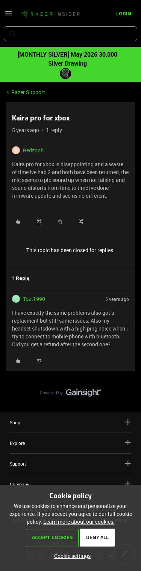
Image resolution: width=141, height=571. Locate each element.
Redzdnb (33, 150)
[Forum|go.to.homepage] (50, 14)
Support (70, 463)
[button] (8, 15)
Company (70, 484)
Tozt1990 (34, 298)
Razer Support (28, 92)
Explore (70, 443)
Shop (70, 422)
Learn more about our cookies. (79, 521)
